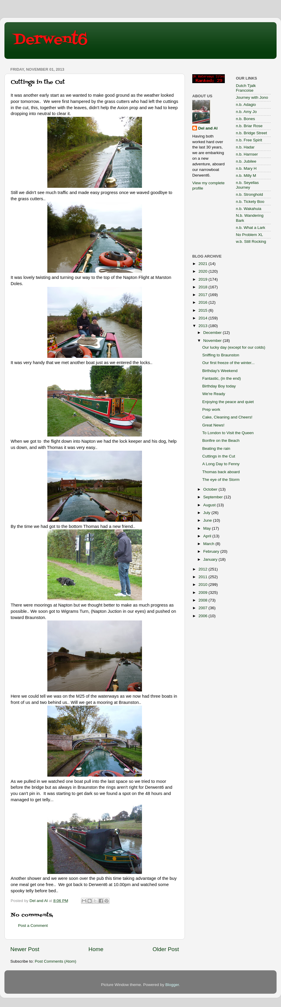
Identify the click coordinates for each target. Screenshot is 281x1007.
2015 (203, 310)
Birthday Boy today (219, 386)
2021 (203, 263)
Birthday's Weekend (220, 370)
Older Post (166, 949)
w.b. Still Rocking (251, 241)
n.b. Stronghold (249, 194)
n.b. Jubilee (246, 161)
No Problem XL (249, 234)
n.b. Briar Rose (249, 126)
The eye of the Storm (221, 479)
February (211, 551)
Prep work (211, 409)
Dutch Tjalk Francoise (246, 88)
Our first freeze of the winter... (228, 363)
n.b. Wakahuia (248, 208)
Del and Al (208, 128)
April (207, 536)
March (209, 544)
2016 (203, 302)
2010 (203, 584)
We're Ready (213, 394)
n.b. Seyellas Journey (247, 185)
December (213, 332)
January (211, 559)
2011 (203, 577)
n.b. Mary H (246, 168)
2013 (203, 326)
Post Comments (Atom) (55, 961)
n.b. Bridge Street (251, 133)
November (213, 340)
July (207, 512)
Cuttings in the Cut (218, 456)
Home (95, 949)
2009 (203, 592)
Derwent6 (50, 40)
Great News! (213, 425)
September (213, 497)
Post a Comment (33, 925)
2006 (203, 616)
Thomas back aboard (221, 472)
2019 (203, 279)
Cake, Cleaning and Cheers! (227, 417)
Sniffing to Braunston (220, 355)
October (211, 489)
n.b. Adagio (246, 104)
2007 (203, 608)
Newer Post (24, 949)
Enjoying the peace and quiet (228, 402)
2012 (203, 569)
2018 (203, 287)
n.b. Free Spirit (249, 140)
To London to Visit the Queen (228, 433)
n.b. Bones (245, 119)
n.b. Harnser (247, 154)
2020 (203, 271)
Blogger (172, 984)
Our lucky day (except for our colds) (233, 347)
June (208, 520)
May (207, 528)
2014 (203, 318)
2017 (203, 294)
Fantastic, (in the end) (221, 378)
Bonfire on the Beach (221, 440)
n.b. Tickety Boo (250, 201)
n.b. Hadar (245, 147)
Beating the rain (216, 448)
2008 (203, 600)
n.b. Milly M (246, 175)
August (210, 505)
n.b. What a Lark (250, 227)
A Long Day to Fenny (221, 464)
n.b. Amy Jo (246, 111)
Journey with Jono (252, 97)
